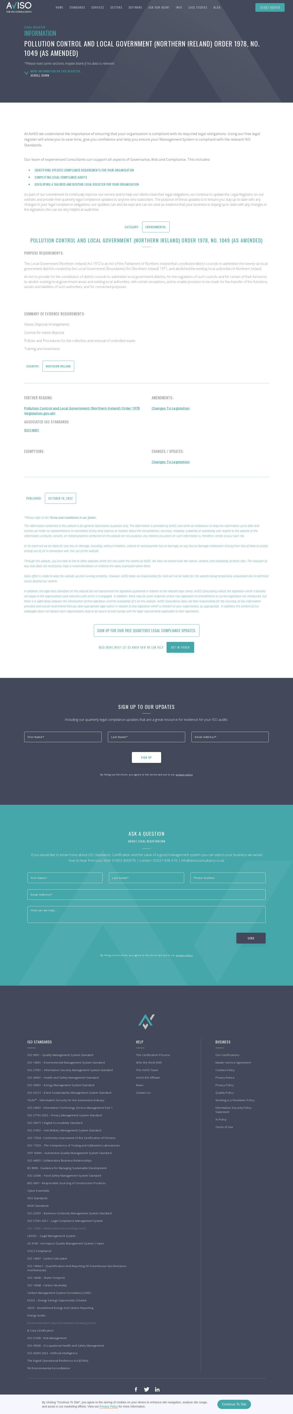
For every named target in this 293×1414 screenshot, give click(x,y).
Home (59, 7)
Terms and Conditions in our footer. (73, 518)
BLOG (217, 7)
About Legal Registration (146, 841)
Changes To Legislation (171, 408)
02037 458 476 (165, 860)
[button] (77, 7)
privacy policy (184, 774)
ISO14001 (31, 430)
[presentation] (56, 756)
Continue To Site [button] (234, 1404)
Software (135, 7)
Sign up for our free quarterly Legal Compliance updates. (146, 630)
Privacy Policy (109, 1406)
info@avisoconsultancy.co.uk (202, 860)
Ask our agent (159, 7)
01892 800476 (270, 7)
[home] (16, 7)
